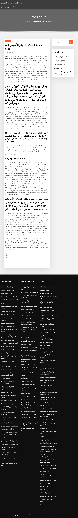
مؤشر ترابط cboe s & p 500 (28, 411)
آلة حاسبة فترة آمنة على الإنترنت (9, 300)
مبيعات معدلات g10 (6, 378)
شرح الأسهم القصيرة (26, 408)
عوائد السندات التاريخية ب (27, 381)
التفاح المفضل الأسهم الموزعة (47, 440)
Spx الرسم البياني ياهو (45, 486)
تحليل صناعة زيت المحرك (46, 336)
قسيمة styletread (26, 319)
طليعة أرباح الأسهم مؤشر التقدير (9, 441)
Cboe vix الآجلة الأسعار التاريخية (29, 347)
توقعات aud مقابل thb (46, 386)
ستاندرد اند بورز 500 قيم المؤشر (29, 316)
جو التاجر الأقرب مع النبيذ (7, 392)
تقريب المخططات (44, 290)
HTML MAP (61, 515)
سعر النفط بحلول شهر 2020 (8, 326)
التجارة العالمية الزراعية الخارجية (62, 57)
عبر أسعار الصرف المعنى (7, 423)
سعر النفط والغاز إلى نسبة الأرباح (9, 444)
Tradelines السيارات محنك (8, 404)
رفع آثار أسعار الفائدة (6, 293)
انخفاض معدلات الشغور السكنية (48, 377)
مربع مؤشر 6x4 (44, 428)
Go (71, 42)
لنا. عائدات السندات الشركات (47, 287)
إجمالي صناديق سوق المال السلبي (48, 443)
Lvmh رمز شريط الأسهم (7, 340)
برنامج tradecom (5, 303)
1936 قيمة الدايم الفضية (7, 287)
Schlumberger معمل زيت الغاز (9, 400)
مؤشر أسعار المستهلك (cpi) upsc (29, 356)
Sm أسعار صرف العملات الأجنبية (9, 343)
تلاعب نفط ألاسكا (25, 378)
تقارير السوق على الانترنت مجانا (48, 496)
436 (41, 504)
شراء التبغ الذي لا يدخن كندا (47, 446)
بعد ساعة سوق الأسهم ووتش (28, 341)
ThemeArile (55, 515)
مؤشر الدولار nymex (59, 61)
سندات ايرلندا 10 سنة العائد (47, 348)
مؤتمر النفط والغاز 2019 (46, 408)
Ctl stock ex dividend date (48, 468)
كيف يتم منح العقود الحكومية (28, 309)
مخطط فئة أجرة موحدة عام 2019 (29, 292)
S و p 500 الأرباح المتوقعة (7, 290)
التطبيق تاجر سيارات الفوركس (28, 414)
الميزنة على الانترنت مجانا (46, 352)
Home (28, 22)
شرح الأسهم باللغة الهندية (46, 339)
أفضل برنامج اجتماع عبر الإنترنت (48, 480)
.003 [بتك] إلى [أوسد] (59, 64)
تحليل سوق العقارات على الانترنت (48, 411)
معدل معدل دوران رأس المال (47, 329)
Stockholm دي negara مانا (28, 364)
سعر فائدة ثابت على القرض (8, 311)
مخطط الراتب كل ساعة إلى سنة (9, 296)
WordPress (35, 515)
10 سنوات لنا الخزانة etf (7, 314)
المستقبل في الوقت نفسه (7, 372)
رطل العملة (43, 389)
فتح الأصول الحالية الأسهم (11, 2)
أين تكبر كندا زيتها (44, 365)
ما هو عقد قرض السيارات (27, 312)
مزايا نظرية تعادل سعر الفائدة (28, 396)
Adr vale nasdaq (58, 68)
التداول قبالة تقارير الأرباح (7, 349)
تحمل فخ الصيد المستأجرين (47, 369)
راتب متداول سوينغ (25, 393)
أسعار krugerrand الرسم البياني (9, 426)
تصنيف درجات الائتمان (6, 353)
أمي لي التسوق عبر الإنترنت (47, 436)
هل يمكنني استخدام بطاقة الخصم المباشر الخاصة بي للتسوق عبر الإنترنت (29, 329)
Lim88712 (8, 41)
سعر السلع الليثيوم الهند (46, 307)
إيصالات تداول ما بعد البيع (46, 342)
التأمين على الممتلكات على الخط (29, 306)
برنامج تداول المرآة (45, 345)
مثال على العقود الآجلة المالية (47, 490)
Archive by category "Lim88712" (41, 22)
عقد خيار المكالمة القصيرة (7, 323)
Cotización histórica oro (28, 335)
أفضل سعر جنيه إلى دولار (27, 399)
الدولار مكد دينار (25, 338)
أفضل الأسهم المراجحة (7, 375)
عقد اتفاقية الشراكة (45, 483)
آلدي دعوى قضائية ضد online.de (48, 316)
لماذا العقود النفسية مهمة (46, 293)
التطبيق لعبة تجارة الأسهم (46, 420)
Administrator (11, 52)
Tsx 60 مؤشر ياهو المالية (46, 472)
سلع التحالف (4, 438)
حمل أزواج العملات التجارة (7, 429)
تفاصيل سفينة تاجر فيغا (26, 344)
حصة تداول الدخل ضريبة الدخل (48, 465)
